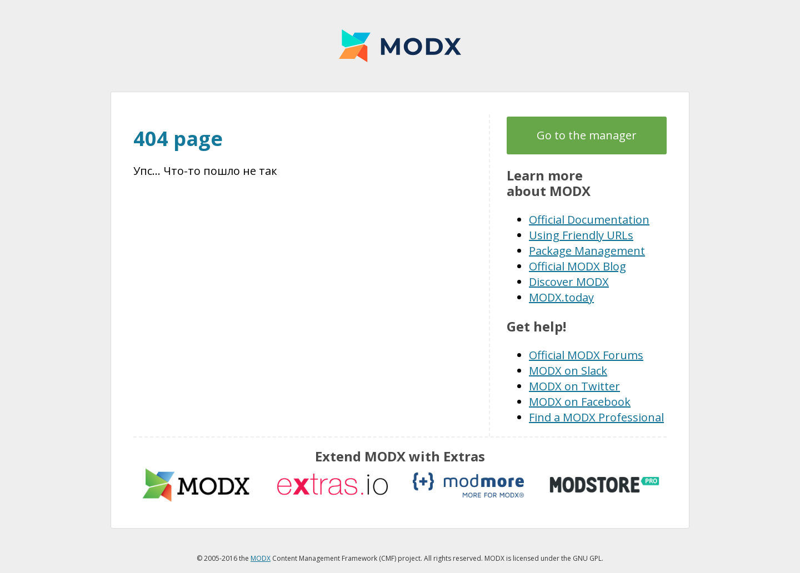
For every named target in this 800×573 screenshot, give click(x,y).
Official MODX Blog (577, 266)
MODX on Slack (568, 370)
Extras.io (332, 485)
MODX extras (196, 485)
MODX (400, 45)
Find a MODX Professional (596, 417)
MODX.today (561, 297)
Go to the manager (587, 135)
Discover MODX (569, 281)
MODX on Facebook (580, 401)
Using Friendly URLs (581, 235)
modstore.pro (604, 485)
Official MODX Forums (586, 355)
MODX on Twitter (574, 386)
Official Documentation (589, 219)
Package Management (587, 250)
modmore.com (468, 485)
